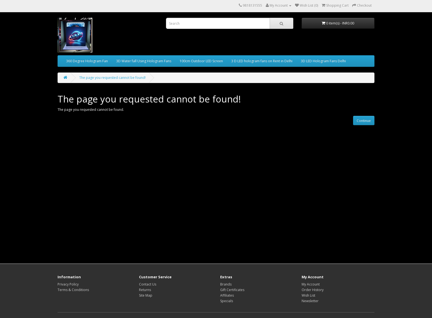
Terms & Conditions (73, 289)
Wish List (308, 295)
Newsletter (310, 301)
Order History (313, 289)
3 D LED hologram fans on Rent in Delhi (261, 61)
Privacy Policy (68, 284)
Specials (226, 301)
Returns (145, 289)
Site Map (145, 295)
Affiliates (227, 295)
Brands (226, 284)
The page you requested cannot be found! (112, 77)
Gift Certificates (232, 289)
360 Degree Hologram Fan (87, 61)
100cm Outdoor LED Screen (201, 61)
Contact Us (147, 284)
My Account (311, 284)
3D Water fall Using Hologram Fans (143, 61)
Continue (364, 120)
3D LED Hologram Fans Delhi (323, 61)
